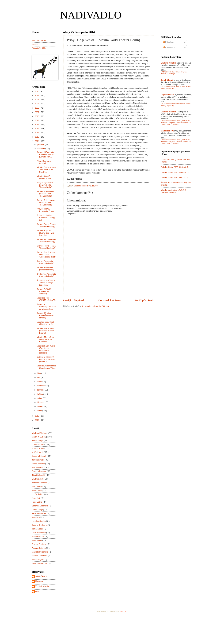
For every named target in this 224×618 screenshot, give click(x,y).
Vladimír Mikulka (39, 433)
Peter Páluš (37, 540)
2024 (37, 100)
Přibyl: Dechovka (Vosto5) (44, 162)
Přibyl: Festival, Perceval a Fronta (45, 210)
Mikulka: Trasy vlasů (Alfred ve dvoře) (45, 323)
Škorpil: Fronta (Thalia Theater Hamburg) (46, 247)
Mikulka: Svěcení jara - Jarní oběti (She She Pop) (46, 169)
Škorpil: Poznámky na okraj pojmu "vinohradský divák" (46, 254)
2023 (37, 104)
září (39, 377)
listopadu (41, 149)
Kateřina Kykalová (40, 483)
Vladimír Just (38, 479)
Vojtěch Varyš (38, 452)
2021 (37, 112)
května (40, 394)
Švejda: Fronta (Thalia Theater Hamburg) (46, 225)
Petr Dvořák (37, 486)
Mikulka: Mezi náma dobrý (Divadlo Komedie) (45, 339)
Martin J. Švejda (39, 437)
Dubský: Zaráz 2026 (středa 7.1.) (175, 172)
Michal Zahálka (38, 464)
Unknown (39, 581)
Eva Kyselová (38, 467)
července (41, 386)
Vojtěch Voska (38, 448)
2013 (37, 416)
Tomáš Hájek (38, 559)
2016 (37, 133)
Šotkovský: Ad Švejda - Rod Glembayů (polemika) (46, 282)
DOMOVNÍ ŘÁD (39, 48)
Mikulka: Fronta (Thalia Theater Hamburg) (46, 240)
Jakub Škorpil (38, 441)
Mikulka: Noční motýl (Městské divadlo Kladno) (45, 330)
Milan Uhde (37, 490)
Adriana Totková (39, 548)
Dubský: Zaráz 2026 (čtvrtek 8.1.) (175, 167)
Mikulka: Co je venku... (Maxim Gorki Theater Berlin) (46, 193)
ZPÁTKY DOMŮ (39, 40)
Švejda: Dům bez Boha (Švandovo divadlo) (45, 315)
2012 (37, 420)
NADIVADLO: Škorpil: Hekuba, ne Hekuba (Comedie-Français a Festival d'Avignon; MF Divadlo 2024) (176, 122)
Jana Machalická (39, 513)
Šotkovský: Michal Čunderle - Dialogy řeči (46, 217)
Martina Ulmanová (40, 556)
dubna (40, 398)
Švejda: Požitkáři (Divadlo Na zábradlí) (44, 291)
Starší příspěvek (144, 300)
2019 (37, 120)
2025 (37, 95)
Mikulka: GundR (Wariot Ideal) (44, 177)
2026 (37, 91)
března (40, 402)
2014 (37, 141)
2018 (37, 124)
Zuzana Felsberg (39, 544)
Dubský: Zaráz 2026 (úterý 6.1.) (174, 177)
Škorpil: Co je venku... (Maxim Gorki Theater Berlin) (46, 202)
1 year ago (171, 74)
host (37, 591)
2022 (37, 108)
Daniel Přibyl (37, 510)
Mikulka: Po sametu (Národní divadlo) (45, 268)
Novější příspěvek (74, 300)
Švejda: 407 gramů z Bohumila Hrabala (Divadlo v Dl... (46, 154)
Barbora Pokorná (39, 471)
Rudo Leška (37, 502)
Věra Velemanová (40, 563)
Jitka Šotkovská (39, 475)
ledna (39, 411)
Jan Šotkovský (38, 460)
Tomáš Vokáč (38, 529)
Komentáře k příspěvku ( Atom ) (95, 306)
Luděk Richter (38, 494)
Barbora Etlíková (39, 456)
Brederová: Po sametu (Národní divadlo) (46, 275)
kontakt (35, 44)
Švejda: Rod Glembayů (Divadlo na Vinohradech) (46, 306)
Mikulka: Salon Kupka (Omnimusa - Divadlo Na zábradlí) (46, 349)
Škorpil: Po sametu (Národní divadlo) (45, 262)
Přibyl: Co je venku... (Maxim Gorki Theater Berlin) (45, 185)
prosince (41, 145)
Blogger (123, 611)
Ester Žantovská (39, 533)
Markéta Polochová (40, 552)
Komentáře (169, 47)
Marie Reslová (38, 536)
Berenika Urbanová (40, 506)
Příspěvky (168, 42)
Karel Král (36, 498)
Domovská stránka (109, 300)
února (40, 406)
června (40, 390)
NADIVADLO (91, 15)
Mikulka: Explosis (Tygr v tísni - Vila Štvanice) (45, 232)
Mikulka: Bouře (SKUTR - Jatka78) (46, 299)
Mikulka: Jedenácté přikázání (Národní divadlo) (173, 191)
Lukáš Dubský (38, 444)
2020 (37, 116)
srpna (40, 382)
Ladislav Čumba (39, 521)
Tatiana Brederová (40, 525)
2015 (37, 137)
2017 (37, 129)
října (39, 373)
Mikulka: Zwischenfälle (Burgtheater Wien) (46, 367)
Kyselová (36, 517)
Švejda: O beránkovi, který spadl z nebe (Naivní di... (46, 359)
